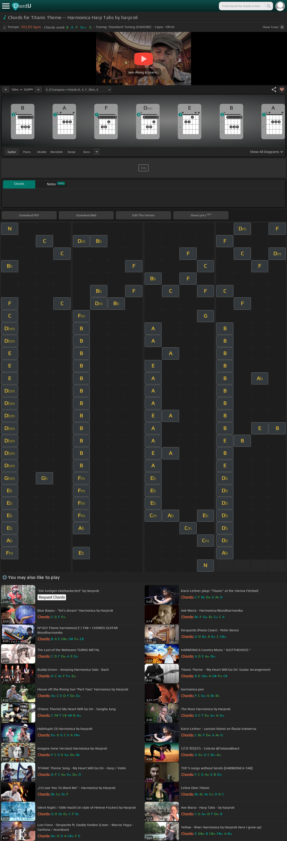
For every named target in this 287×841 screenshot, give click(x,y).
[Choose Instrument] (97, 151)
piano (27, 152)
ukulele (41, 152)
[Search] (268, 6)
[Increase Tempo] (38, 90)
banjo (71, 152)
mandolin (56, 152)
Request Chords (52, 597)
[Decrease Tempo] (5, 90)
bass (86, 152)
